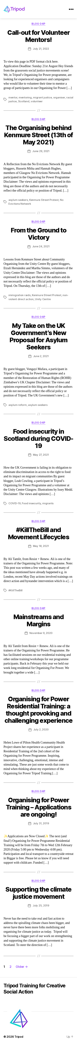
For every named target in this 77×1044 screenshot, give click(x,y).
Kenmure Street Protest (43, 200)
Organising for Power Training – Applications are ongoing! (38, 807)
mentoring (25, 97)
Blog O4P (38, 23)
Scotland (23, 101)
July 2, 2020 (41, 729)
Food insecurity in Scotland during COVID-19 (38, 439)
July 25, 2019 (41, 905)
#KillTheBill (15, 590)
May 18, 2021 (41, 546)
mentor (12, 97)
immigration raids (19, 295)
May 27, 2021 (41, 454)
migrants (48, 503)
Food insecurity (31, 503)
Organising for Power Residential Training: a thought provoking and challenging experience (38, 709)
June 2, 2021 (41, 356)
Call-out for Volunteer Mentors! (38, 36)
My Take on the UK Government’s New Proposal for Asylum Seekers (38, 336)
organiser (59, 97)
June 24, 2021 (41, 246)
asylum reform (17, 405)
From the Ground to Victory (38, 233)
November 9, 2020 (41, 633)
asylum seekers (18, 200)
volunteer (37, 101)
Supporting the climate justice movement (38, 892)
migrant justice (42, 97)
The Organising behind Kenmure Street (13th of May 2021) (38, 135)
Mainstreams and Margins (38, 620)
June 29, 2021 (41, 151)
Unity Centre (43, 299)
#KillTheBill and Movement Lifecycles (38, 533)
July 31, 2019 (41, 823)
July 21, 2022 (41, 48)
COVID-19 (14, 503)
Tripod (18, 1036)
